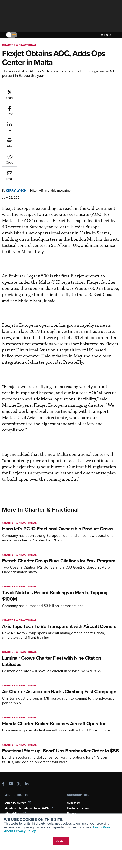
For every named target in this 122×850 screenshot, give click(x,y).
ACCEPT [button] (61, 840)
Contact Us (74, 791)
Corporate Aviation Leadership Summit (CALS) (30, 750)
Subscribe (73, 722)
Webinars (11, 796)
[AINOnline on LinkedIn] (27, 703)
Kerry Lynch (16, 109)
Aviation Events (15, 807)
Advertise (75, 796)
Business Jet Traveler (21, 738)
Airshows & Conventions (21, 802)
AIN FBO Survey (18, 722)
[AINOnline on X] (19, 703)
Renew (71, 732)
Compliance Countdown (20, 812)
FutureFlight (13, 743)
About (71, 775)
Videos (9, 791)
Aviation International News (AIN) (29, 727)
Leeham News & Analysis (24, 757)
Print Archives (14, 775)
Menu (108, 35)
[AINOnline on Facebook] (3, 703)
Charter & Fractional (19, 45)
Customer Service (78, 727)
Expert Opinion (14, 780)
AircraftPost (15, 732)
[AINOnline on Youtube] (11, 703)
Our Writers (74, 780)
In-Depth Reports (16, 785)
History (71, 785)
